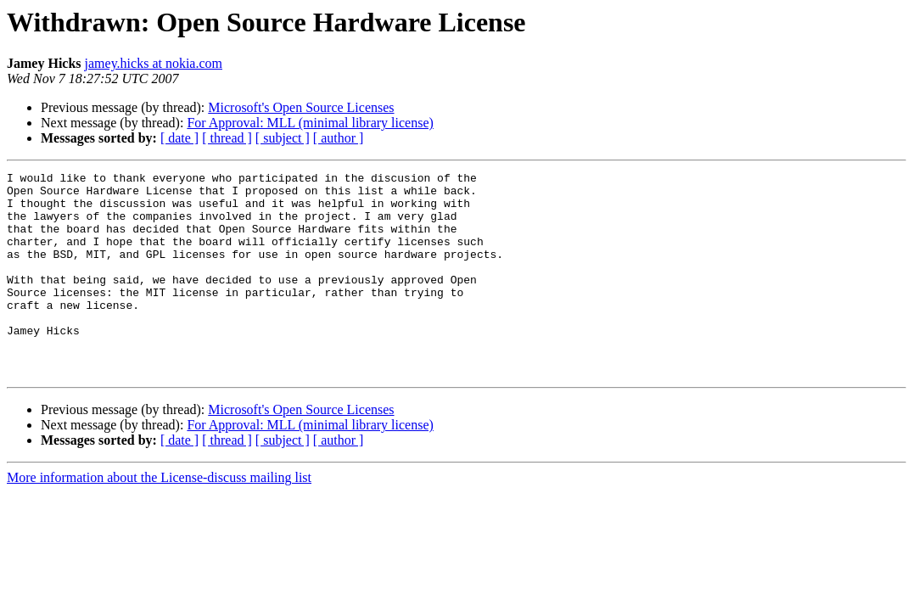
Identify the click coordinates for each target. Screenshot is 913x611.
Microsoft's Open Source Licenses (301, 107)
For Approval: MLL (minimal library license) (310, 122)
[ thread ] (227, 138)
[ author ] (338, 138)
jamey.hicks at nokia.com (153, 63)
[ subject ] (282, 138)
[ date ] (179, 138)
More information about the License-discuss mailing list (159, 518)
